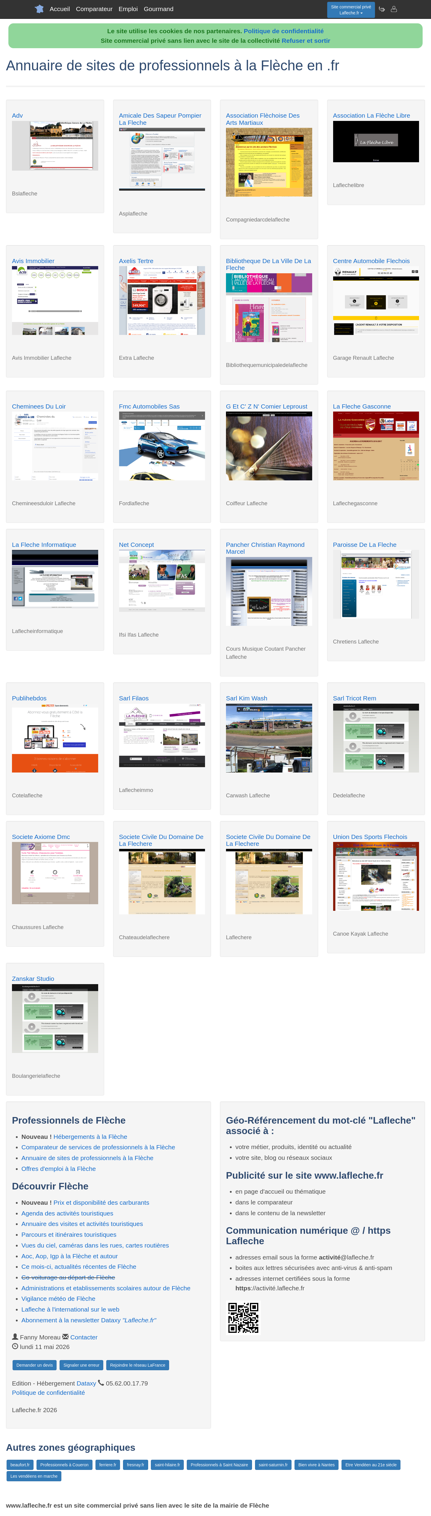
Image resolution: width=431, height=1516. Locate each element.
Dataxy (86, 1383)
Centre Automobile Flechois (371, 260)
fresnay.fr (135, 1464)
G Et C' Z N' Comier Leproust (266, 406)
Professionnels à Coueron (64, 1464)
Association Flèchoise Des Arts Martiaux (263, 119)
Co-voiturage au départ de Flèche (68, 1277)
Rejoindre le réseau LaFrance (137, 1365)
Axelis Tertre (136, 260)
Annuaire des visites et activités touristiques (82, 1223)
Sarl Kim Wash (246, 698)
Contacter (84, 1337)
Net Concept (136, 544)
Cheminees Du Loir (39, 406)
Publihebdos (29, 698)
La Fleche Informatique (44, 544)
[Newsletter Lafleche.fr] (382, 9)
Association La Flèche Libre (371, 115)
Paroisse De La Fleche (365, 544)
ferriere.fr (107, 1464)
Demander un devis (34, 1365)
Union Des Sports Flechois (370, 836)
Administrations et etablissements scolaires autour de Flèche (106, 1288)
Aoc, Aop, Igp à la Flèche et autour (70, 1256)
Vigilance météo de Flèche (58, 1298)
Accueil (60, 8)
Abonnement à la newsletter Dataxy (89, 1320)
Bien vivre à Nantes (316, 1464)
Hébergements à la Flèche (90, 1136)
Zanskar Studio (33, 978)
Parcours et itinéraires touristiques (69, 1234)
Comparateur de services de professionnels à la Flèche (98, 1147)
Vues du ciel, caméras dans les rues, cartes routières (95, 1245)
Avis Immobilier (33, 260)
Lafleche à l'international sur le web (70, 1309)
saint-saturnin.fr (273, 1464)
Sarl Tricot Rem (355, 698)
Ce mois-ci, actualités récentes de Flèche (79, 1266)
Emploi (128, 8)
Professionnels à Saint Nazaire (219, 1464)
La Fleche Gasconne (362, 406)
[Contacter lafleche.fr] (394, 9)
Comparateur (94, 8)
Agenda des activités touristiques (67, 1213)
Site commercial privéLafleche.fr (351, 9)
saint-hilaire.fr (167, 1464)
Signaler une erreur (81, 1365)
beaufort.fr (20, 1464)
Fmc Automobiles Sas (149, 406)
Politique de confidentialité (284, 31)
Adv (17, 115)
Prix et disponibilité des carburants (101, 1202)
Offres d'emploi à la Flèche (59, 1168)
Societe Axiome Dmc (41, 836)
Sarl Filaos (134, 698)
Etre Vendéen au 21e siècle (371, 1464)
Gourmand (158, 8)
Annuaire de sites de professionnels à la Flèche (88, 1157)
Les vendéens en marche (33, 1476)
